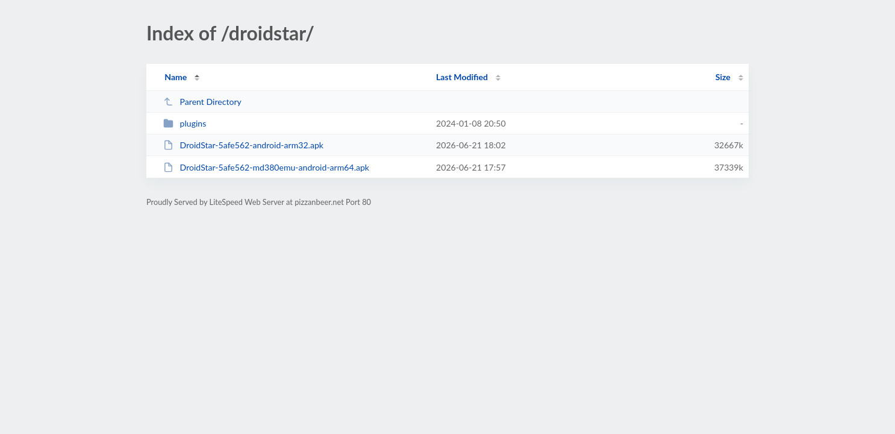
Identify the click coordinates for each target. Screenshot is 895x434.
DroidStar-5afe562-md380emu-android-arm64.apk (266, 167)
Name (175, 77)
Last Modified (462, 77)
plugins (184, 123)
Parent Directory (202, 101)
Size (723, 77)
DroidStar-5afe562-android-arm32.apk (243, 145)
